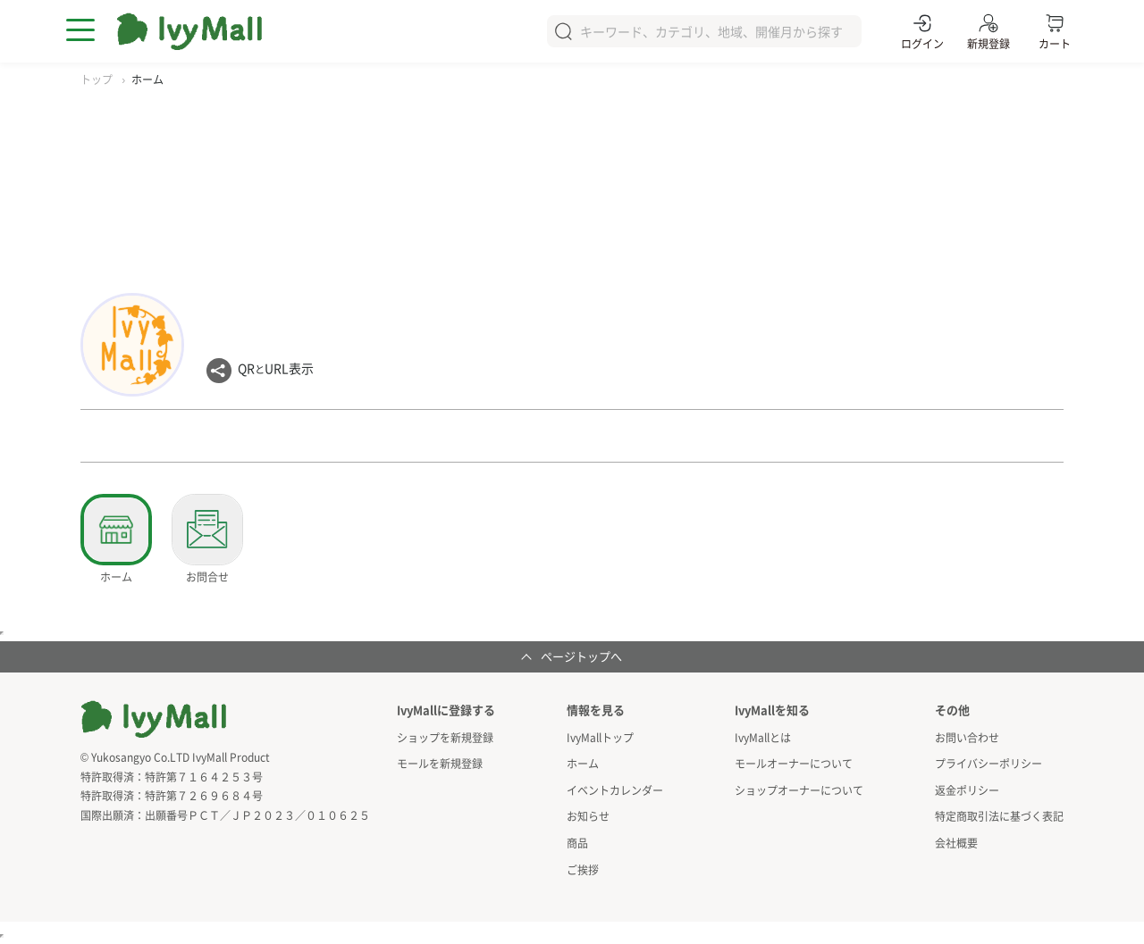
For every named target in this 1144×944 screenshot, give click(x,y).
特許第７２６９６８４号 (204, 795)
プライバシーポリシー (988, 763)
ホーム (583, 763)
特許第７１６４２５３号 (204, 776)
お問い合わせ (967, 737)
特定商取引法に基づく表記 (999, 815)
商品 (577, 842)
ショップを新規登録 (445, 737)
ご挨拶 (583, 869)
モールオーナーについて (794, 763)
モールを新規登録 (440, 763)
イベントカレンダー (615, 790)
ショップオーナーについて (799, 790)
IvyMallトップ (600, 737)
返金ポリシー (967, 790)
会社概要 (956, 842)
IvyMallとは (763, 737)
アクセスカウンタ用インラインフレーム (2, 936)
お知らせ (588, 815)
